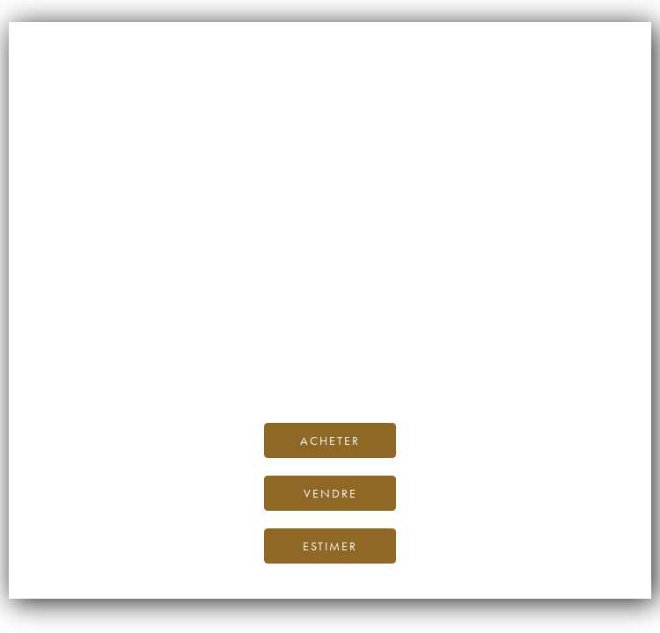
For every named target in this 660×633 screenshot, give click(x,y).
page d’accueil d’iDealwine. (542, 329)
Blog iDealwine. (449, 348)
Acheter (330, 440)
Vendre (330, 493)
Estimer (330, 546)
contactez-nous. (434, 369)
